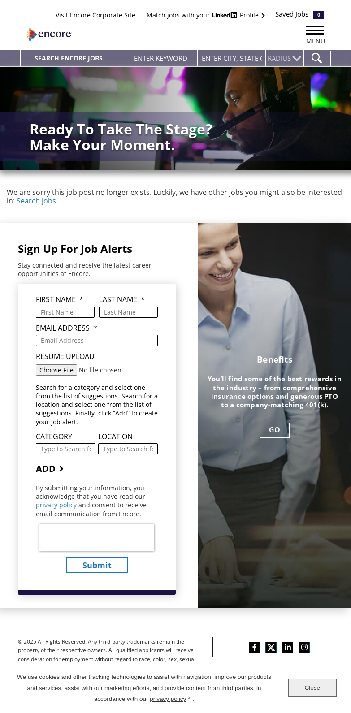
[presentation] (96, 537)
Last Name (122, 299)
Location (115, 436)
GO (274, 430)
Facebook (254, 647)
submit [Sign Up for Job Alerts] (97, 565)
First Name (59, 299)
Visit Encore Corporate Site (95, 15)
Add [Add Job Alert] (46, 468)
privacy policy (57, 505)
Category (54, 436)
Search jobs (36, 201)
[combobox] (231, 58)
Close (312, 687)
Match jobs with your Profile (203, 15)
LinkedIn (287, 647)
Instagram (304, 647)
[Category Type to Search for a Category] (65, 448)
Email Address (66, 328)
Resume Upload (65, 356)
